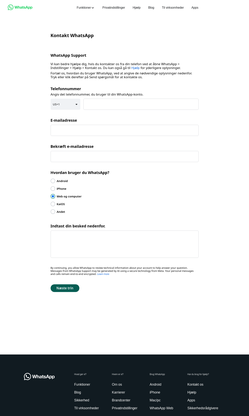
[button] (66, 104)
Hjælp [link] (135, 68)
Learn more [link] (103, 274)
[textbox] (141, 104)
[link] (20, 9)
